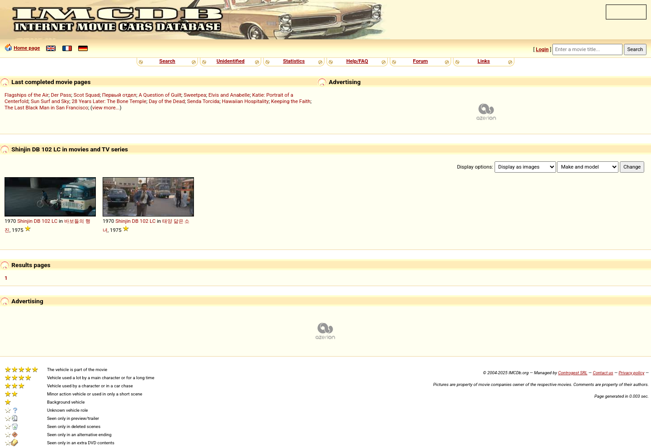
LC (54, 221)
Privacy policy (631, 372)
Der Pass (61, 95)
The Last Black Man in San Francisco (46, 107)
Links (483, 61)
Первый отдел (119, 95)
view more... (106, 107)
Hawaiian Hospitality (245, 101)
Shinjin (25, 221)
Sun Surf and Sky (50, 101)
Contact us (603, 372)
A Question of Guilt (160, 95)
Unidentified (231, 61)
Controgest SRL (572, 372)
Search (167, 61)
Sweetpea (195, 95)
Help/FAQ (357, 61)
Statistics (294, 61)
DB (37, 221)
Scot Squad (87, 95)
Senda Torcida (203, 101)
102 (46, 221)
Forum (420, 61)
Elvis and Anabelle (229, 95)
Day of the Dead (167, 101)
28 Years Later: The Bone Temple (108, 101)
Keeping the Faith (291, 101)
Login (542, 49)
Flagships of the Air (26, 95)
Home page (27, 48)
